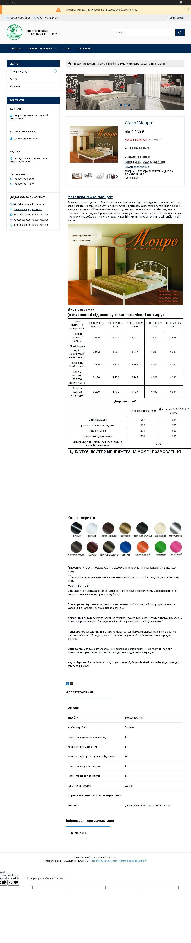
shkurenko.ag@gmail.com (28, 209)
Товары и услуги (40, 48)
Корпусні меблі (107, 63)
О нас (67, 48)
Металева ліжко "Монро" (90, 197)
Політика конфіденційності (133, 861)
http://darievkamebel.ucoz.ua (29, 204)
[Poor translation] (13, 883)
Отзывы (15, 86)
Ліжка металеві (138, 63)
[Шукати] (180, 32)
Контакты (84, 48)
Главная (16, 48)
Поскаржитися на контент (104, 861)
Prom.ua (113, 857)
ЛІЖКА (122, 63)
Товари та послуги (84, 63)
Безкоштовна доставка (137, 156)
